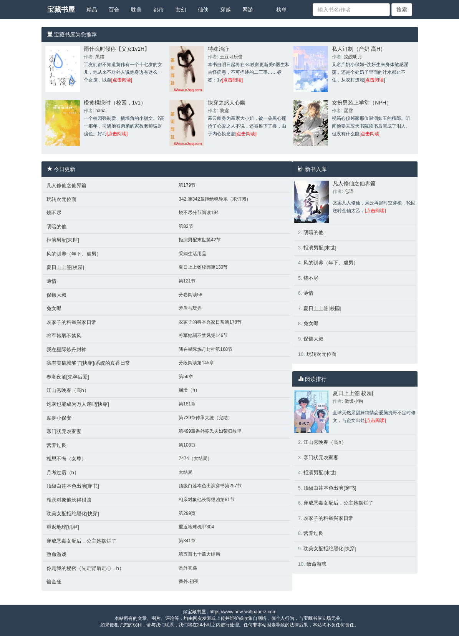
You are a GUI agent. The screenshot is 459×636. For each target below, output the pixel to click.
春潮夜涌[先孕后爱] (67, 377)
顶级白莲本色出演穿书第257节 (210, 485)
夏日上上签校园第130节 (203, 267)
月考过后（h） (62, 472)
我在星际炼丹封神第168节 (205, 349)
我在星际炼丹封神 (66, 349)
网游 (247, 10)
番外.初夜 (188, 581)
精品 (91, 10)
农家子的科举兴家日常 (71, 322)
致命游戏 (56, 554)
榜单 (281, 10)
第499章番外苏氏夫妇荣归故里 (210, 431)
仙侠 (203, 10)
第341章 (187, 540)
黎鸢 (224, 110)
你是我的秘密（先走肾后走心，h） (85, 568)
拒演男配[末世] (62, 240)
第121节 (187, 281)
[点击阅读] (122, 80)
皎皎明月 (353, 57)
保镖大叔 (56, 295)
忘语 (349, 191)
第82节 (186, 226)
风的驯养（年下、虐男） (73, 254)
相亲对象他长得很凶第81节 (206, 499)
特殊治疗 (218, 49)
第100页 (187, 445)
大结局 (185, 472)
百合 (114, 10)
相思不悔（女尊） (66, 459)
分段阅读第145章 (196, 362)
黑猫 (99, 57)
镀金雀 (53, 582)
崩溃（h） (189, 390)
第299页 (187, 513)
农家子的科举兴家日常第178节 (210, 322)
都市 (158, 10)
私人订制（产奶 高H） (359, 49)
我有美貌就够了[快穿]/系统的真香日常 (88, 363)
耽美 (136, 10)
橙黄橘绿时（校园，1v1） (115, 103)
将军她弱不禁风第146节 (203, 335)
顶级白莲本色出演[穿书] (72, 486)
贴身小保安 (58, 418)
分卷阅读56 (190, 294)
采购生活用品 (192, 253)
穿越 (225, 10)
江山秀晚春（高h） (67, 390)
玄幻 (181, 10)
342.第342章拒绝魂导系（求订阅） (214, 199)
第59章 (186, 376)
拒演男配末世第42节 (199, 239)
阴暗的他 (56, 226)
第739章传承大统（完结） (205, 417)
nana (100, 110)
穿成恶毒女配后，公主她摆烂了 (81, 541)
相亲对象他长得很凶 (68, 500)
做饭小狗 (354, 401)
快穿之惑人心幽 (226, 103)
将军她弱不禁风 (63, 336)
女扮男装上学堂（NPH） (362, 103)
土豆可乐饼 (231, 57)
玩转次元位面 (61, 199)
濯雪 (348, 110)
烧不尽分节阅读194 (199, 212)
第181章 (187, 404)
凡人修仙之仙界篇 (66, 185)
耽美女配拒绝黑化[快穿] (72, 513)
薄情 (51, 281)
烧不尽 (53, 213)
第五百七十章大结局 (199, 554)
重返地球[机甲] (62, 527)
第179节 (187, 185)
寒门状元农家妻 (63, 431)
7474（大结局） (195, 458)
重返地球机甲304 (196, 527)
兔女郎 (53, 308)
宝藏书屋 (61, 9)
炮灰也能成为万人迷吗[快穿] (77, 404)
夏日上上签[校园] (65, 267)
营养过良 (56, 445)
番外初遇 (188, 568)
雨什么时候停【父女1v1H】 (117, 49)
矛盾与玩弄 (190, 308)
